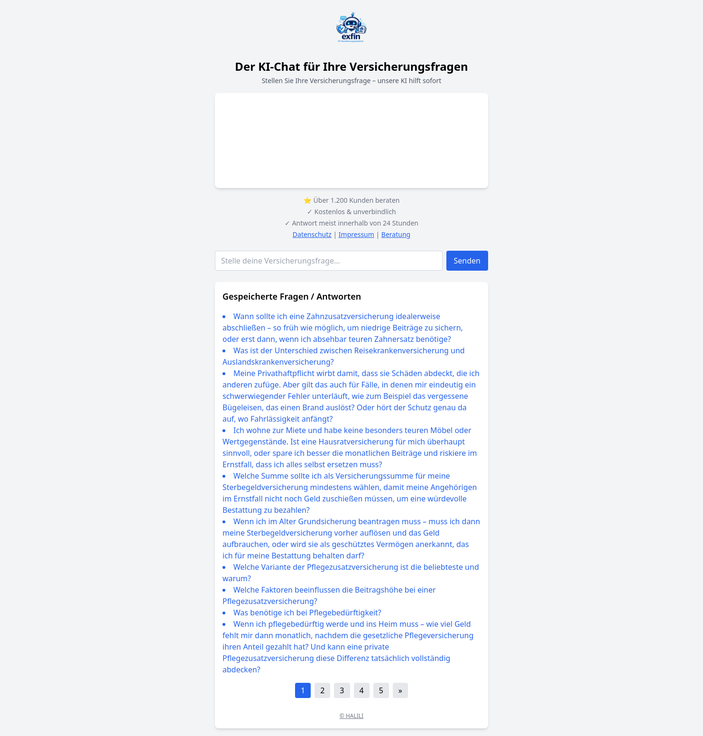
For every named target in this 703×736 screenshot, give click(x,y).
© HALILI (351, 716)
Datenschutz (312, 234)
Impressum (356, 234)
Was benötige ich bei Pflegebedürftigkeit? (307, 612)
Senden (467, 260)
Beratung (395, 234)
